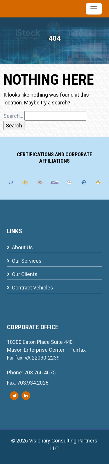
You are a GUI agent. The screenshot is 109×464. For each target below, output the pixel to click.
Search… (13, 116)
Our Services (24, 261)
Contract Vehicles (30, 288)
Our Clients (22, 274)
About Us (20, 247)
